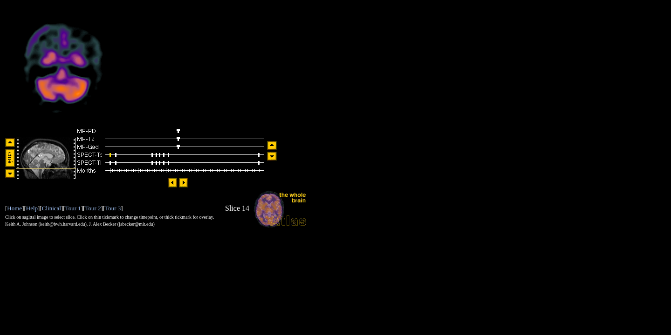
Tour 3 (113, 208)
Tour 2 (93, 208)
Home (14, 208)
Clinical (51, 208)
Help (32, 208)
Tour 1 (73, 208)
